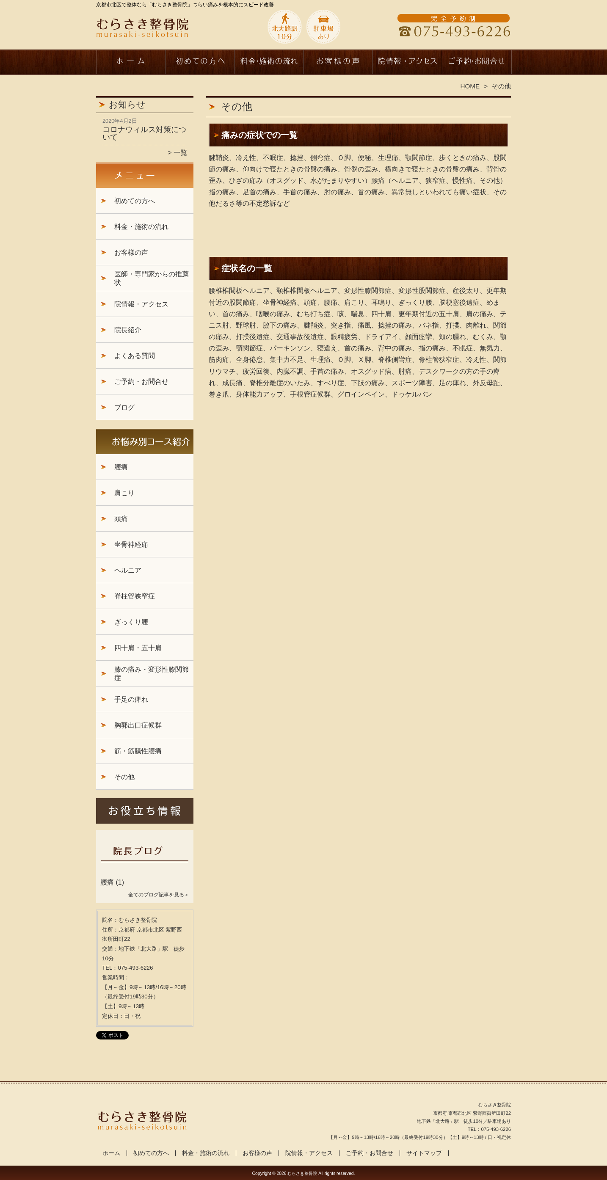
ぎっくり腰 (131, 622)
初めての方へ (200, 66)
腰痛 (121, 467)
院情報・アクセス (406, 66)
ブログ (124, 407)
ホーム (131, 66)
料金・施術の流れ (269, 66)
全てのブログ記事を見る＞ (158, 895)
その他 (124, 776)
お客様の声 (338, 66)
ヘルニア (127, 570)
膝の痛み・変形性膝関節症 (151, 673)
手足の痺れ (131, 699)
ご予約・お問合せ (476, 66)
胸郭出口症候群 (138, 725)
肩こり (124, 492)
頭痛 (121, 518)
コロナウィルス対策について (144, 133)
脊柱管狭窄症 (134, 596)
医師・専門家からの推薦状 (151, 278)
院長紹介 (131, 330)
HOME (470, 86)
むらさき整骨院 (302, 1173)
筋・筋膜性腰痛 (138, 751)
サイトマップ (424, 1153)
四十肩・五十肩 (138, 647)
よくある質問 (134, 355)
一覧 (180, 152)
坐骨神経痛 (131, 544)
